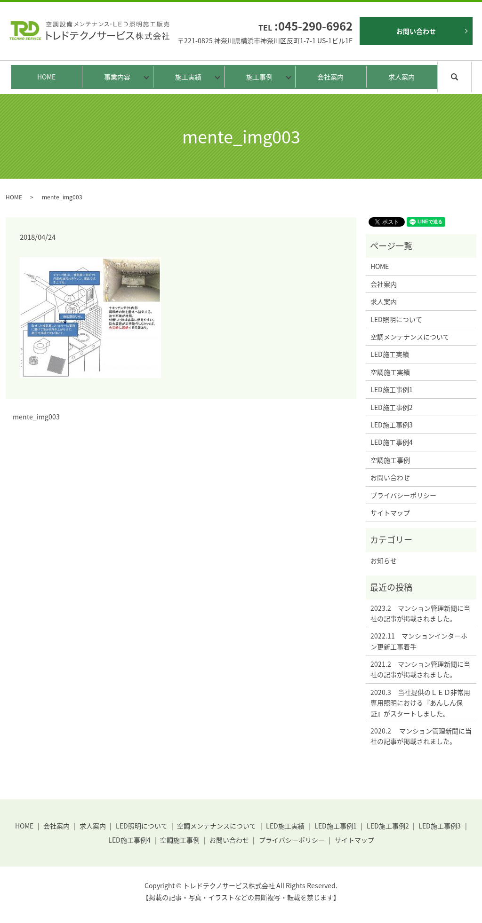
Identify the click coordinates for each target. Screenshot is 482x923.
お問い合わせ (416, 31)
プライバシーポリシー (403, 495)
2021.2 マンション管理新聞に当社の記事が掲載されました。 (420, 669)
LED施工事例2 (391, 407)
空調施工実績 (390, 372)
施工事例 (257, 76)
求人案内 (401, 76)
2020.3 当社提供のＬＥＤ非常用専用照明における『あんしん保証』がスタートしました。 (420, 702)
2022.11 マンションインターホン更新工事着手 (418, 641)
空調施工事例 (390, 460)
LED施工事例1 (391, 389)
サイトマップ (390, 512)
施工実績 (186, 76)
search (470, 76)
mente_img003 (36, 416)
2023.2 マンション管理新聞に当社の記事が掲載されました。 (420, 613)
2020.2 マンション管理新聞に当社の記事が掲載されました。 (421, 736)
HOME (46, 76)
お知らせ (383, 560)
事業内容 (115, 76)
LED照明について (396, 319)
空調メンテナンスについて (410, 336)
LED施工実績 (389, 354)
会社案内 (330, 76)
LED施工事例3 (391, 424)
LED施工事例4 (391, 442)
